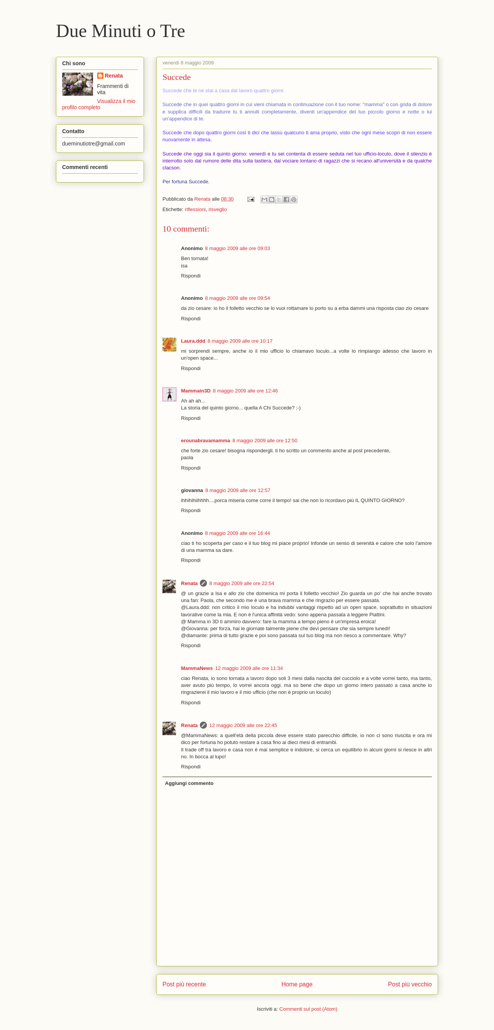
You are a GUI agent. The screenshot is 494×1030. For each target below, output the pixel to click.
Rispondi (191, 276)
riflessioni (195, 209)
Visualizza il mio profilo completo (98, 104)
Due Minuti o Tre (120, 30)
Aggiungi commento (189, 783)
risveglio (217, 209)
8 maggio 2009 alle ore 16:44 (237, 533)
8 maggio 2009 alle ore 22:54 (241, 583)
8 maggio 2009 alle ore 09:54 (237, 298)
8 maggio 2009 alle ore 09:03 (237, 248)
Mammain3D (196, 391)
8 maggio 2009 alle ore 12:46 (245, 391)
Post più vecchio (410, 984)
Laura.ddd (193, 341)
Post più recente (184, 984)
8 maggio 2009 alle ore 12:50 (264, 440)
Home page (297, 984)
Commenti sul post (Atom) (308, 1009)
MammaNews (197, 668)
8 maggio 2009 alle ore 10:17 (240, 341)
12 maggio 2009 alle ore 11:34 (249, 668)
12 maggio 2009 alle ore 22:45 (243, 725)
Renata (189, 583)
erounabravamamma (205, 440)
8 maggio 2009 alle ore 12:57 (237, 490)
